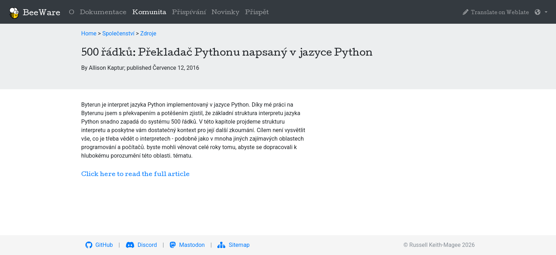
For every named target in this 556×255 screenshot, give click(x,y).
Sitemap (233, 245)
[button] (541, 13)
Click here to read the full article (135, 175)
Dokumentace (103, 13)
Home (88, 33)
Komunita (150, 12)
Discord (141, 245)
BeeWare (34, 13)
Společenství (118, 33)
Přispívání (189, 13)
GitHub (99, 245)
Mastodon (187, 245)
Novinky (225, 13)
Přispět (257, 13)
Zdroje (148, 33)
